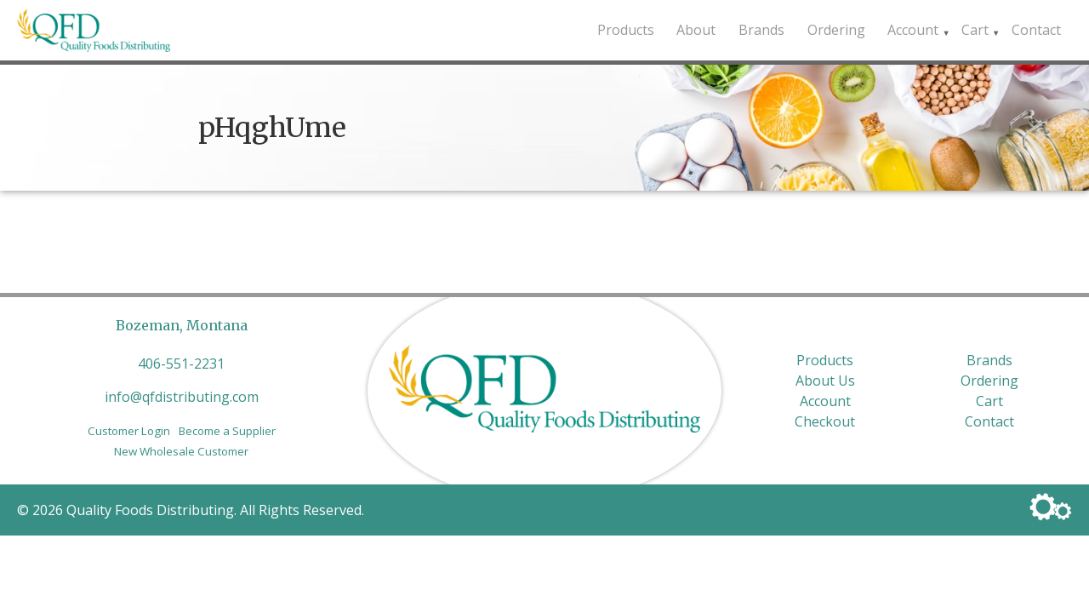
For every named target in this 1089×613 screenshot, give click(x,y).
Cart (970, 29)
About (680, 29)
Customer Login (129, 430)
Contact (1034, 29)
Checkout (825, 421)
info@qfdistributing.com (182, 396)
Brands (749, 29)
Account (906, 29)
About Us (825, 380)
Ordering (826, 29)
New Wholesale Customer (181, 451)
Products (607, 29)
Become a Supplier (227, 430)
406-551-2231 (181, 363)
